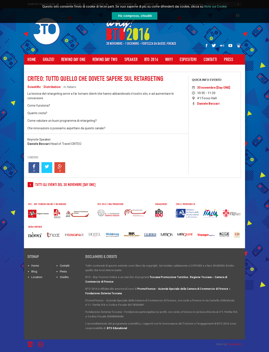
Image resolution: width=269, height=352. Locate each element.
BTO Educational (117, 328)
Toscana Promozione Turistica (169, 277)
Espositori (188, 59)
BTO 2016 (151, 59)
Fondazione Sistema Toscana (103, 293)
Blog (34, 271)
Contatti (210, 59)
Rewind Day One (73, 59)
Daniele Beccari (208, 103)
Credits (64, 277)
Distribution (52, 87)
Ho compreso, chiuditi (135, 16)
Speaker (131, 59)
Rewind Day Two (104, 59)
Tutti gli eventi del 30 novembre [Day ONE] (65, 184)
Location (36, 277)
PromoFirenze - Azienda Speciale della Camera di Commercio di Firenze (182, 288)
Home (31, 59)
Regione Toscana (201, 277)
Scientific (34, 87)
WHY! (169, 59)
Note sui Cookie (215, 6)
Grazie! (48, 59)
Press (228, 59)
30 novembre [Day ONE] (213, 87)
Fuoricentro (234, 344)
